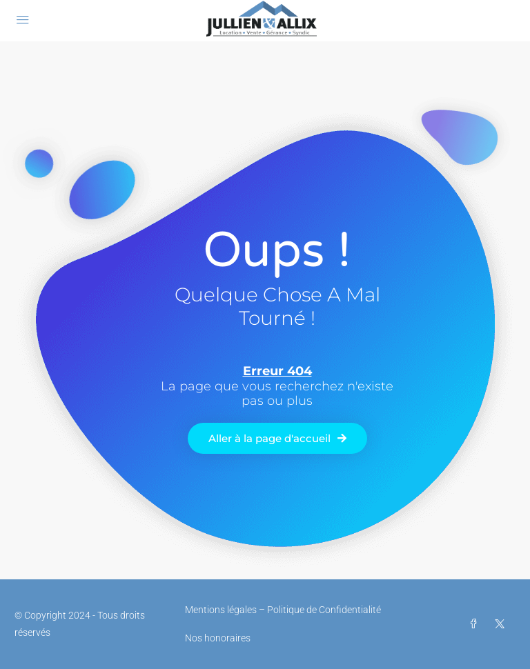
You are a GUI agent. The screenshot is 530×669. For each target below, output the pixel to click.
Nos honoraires (218, 637)
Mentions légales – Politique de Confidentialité (283, 609)
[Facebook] (476, 624)
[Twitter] (502, 624)
